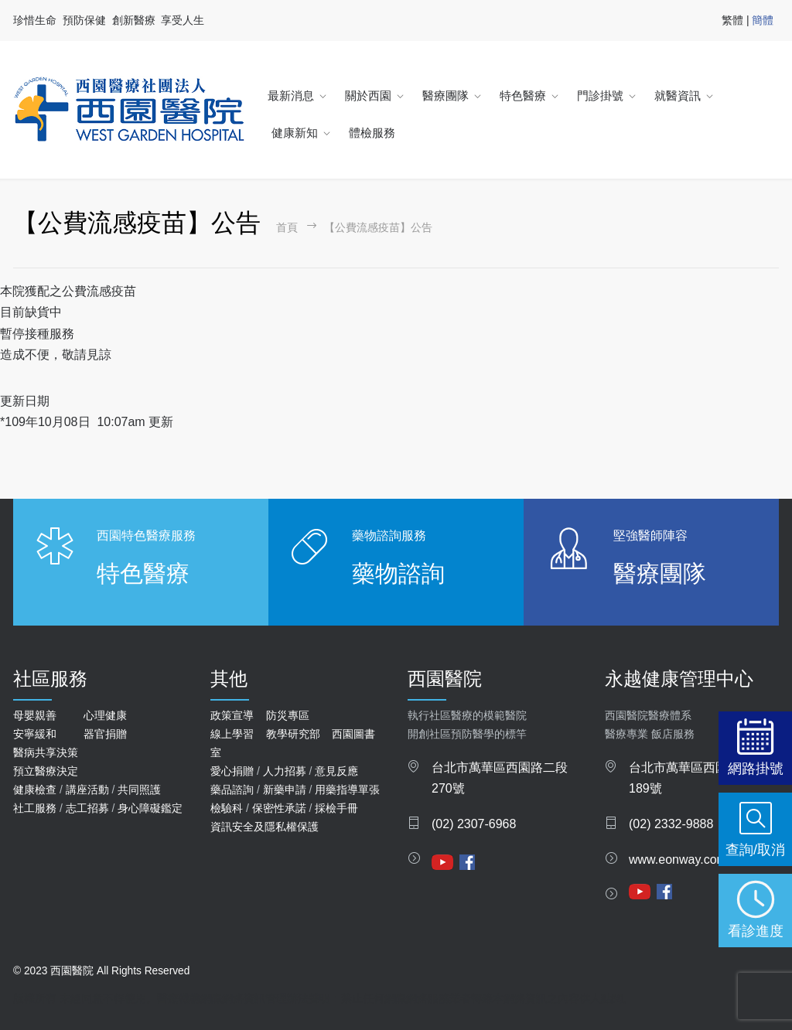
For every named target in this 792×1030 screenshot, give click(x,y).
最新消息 (291, 95)
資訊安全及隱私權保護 (264, 826)
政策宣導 (232, 715)
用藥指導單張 (347, 789)
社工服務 (34, 808)
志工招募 (87, 808)
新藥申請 (284, 789)
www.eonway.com (678, 859)
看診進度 (755, 931)
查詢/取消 (755, 849)
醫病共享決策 (45, 752)
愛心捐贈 (232, 771)
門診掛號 (600, 95)
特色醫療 (523, 95)
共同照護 (139, 789)
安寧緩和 (34, 734)
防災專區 (287, 715)
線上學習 (232, 734)
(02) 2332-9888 (671, 823)
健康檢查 (34, 789)
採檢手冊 (336, 808)
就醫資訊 (677, 95)
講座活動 (87, 789)
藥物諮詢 (398, 573)
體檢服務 (372, 132)
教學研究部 (293, 734)
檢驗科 (226, 808)
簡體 (762, 20)
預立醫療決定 (45, 771)
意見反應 (336, 771)
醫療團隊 (445, 95)
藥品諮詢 (232, 789)
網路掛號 (755, 768)
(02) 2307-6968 (474, 823)
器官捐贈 (105, 734)
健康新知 (294, 132)
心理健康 (105, 715)
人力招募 (284, 771)
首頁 (287, 228)
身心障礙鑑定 (150, 808)
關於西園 (368, 95)
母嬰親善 (34, 715)
